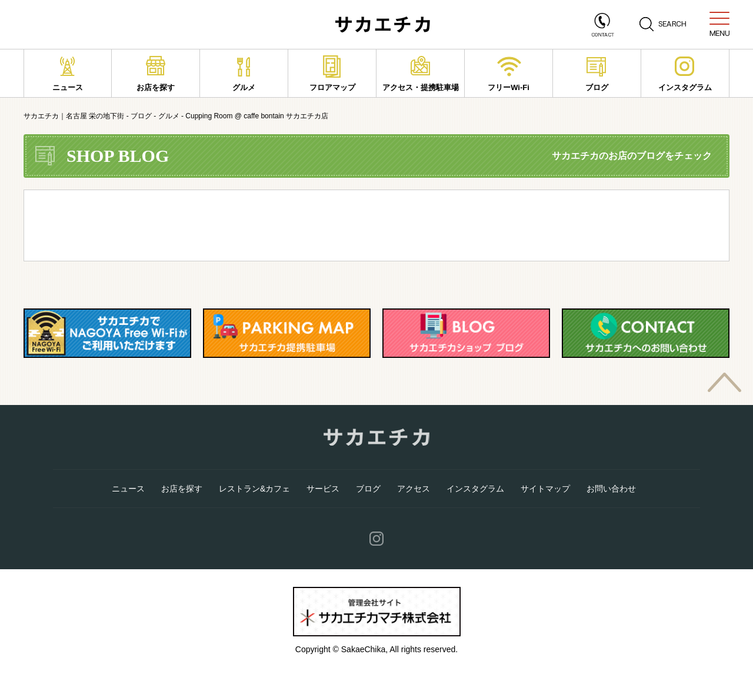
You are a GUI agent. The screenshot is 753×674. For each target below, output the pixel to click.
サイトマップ (545, 488)
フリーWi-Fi (509, 73)
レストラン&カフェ (254, 488)
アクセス (413, 488)
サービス (322, 488)
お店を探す (155, 73)
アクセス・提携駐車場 (420, 73)
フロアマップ (332, 73)
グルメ (243, 73)
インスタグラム (685, 73)
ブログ (597, 73)
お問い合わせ (611, 488)
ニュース (68, 73)
